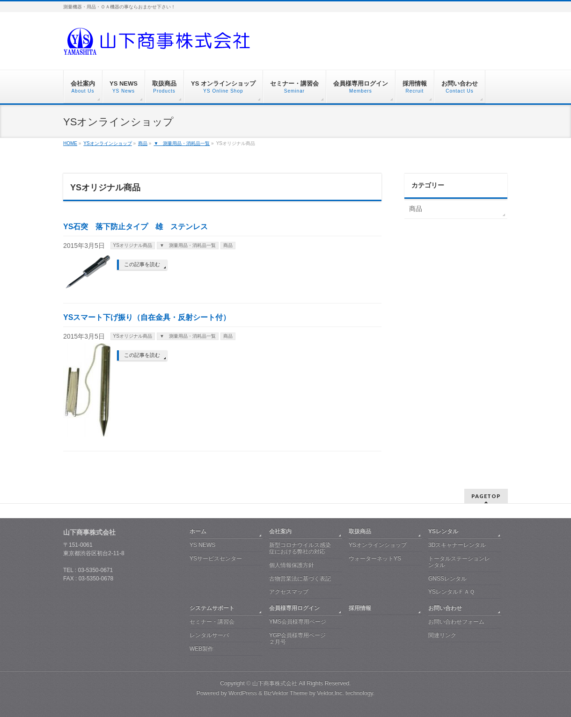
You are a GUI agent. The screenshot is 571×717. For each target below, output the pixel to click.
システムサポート (212, 608)
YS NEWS (202, 545)
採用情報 (360, 608)
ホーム (198, 531)
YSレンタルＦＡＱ (451, 591)
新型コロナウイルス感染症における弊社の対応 (300, 548)
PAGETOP (486, 496)
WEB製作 (201, 648)
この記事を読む (142, 264)
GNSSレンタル (447, 578)
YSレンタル (443, 531)
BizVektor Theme (286, 693)
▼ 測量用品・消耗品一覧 (188, 245)
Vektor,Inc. (330, 693)
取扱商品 (360, 531)
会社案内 (280, 531)
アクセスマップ (288, 591)
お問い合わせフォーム (456, 621)
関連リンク (442, 635)
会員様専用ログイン (294, 608)
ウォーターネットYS (375, 558)
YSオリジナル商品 (132, 245)
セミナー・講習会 (212, 621)
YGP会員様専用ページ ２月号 (297, 638)
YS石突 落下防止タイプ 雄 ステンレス (135, 227)
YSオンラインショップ (378, 545)
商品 (228, 245)
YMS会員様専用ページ (297, 621)
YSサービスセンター (216, 558)
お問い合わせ (445, 608)
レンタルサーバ (209, 635)
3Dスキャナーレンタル (457, 545)
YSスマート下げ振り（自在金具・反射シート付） (146, 317)
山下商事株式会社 (274, 683)
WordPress (242, 693)
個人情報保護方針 (291, 565)
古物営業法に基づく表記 (300, 578)
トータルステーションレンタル (459, 561)
